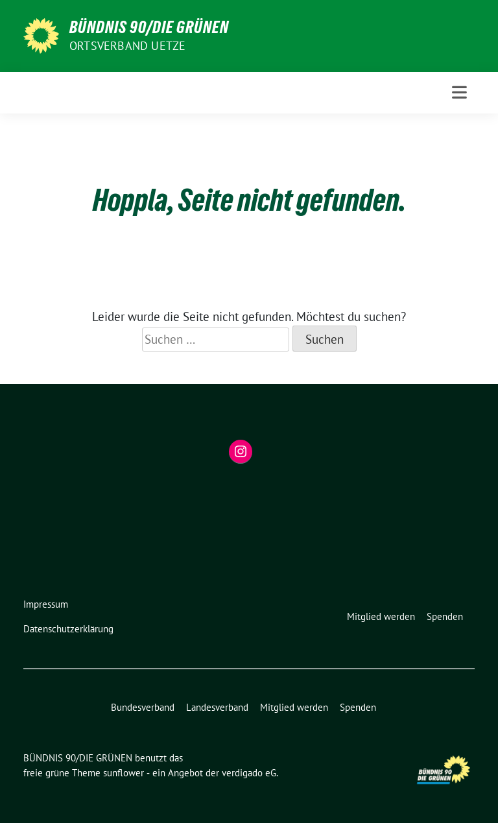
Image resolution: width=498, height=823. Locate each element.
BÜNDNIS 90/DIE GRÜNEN (149, 27)
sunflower (123, 773)
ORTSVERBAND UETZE (127, 45)
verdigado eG (249, 773)
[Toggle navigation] (459, 92)
